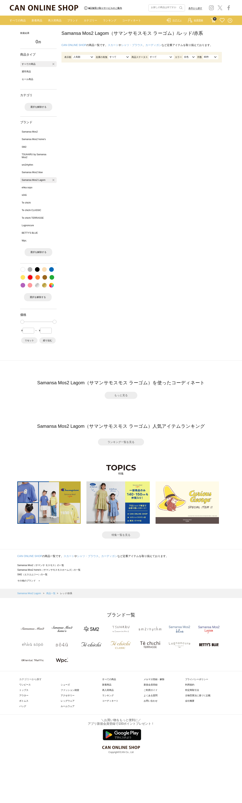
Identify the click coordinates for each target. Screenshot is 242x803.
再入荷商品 (54, 20)
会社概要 (189, 701)
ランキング (109, 20)
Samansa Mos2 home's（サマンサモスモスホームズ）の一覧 (48, 570)
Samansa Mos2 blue (32, 172)
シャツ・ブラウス (132, 45)
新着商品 (36, 20)
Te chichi (26, 202)
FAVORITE (222, 20)
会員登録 (198, 20)
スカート (113, 45)
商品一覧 (51, 593)
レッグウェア (68, 701)
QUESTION (230, 20)
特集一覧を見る (121, 534)
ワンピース (25, 684)
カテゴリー (90, 20)
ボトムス (23, 701)
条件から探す (195, 8)
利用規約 (189, 684)
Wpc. (24, 240)
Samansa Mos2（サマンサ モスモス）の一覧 (40, 565)
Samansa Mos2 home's (34, 139)
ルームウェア (68, 706)
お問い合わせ (150, 701)
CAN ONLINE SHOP (73, 45)
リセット (29, 340)
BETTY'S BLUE (30, 233)
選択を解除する (38, 107)
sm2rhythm (27, 164)
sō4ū (24, 195)
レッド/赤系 (66, 593)
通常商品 (26, 71)
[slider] (22, 322)
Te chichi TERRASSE (33, 218)
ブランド (72, 20)
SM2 (24, 147)
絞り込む (47, 340)
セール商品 (27, 79)
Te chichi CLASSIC (31, 210)
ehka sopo (27, 187)
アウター (23, 695)
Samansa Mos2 (30, 131)
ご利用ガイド (150, 690)
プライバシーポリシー (196, 679)
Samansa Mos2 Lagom (33, 180)
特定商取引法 (192, 690)
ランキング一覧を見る (121, 442)
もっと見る (121, 395)
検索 (180, 8)
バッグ (22, 706)
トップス (23, 690)
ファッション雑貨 (70, 690)
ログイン (177, 20)
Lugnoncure (28, 225)
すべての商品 (18, 20)
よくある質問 (150, 695)
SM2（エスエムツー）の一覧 (32, 574)
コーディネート (131, 20)
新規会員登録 (150, 684)
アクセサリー (68, 695)
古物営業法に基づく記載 (198, 695)
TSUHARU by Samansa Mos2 (34, 155)
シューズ (65, 684)
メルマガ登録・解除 (154, 679)
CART (213, 19)
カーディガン (153, 45)
